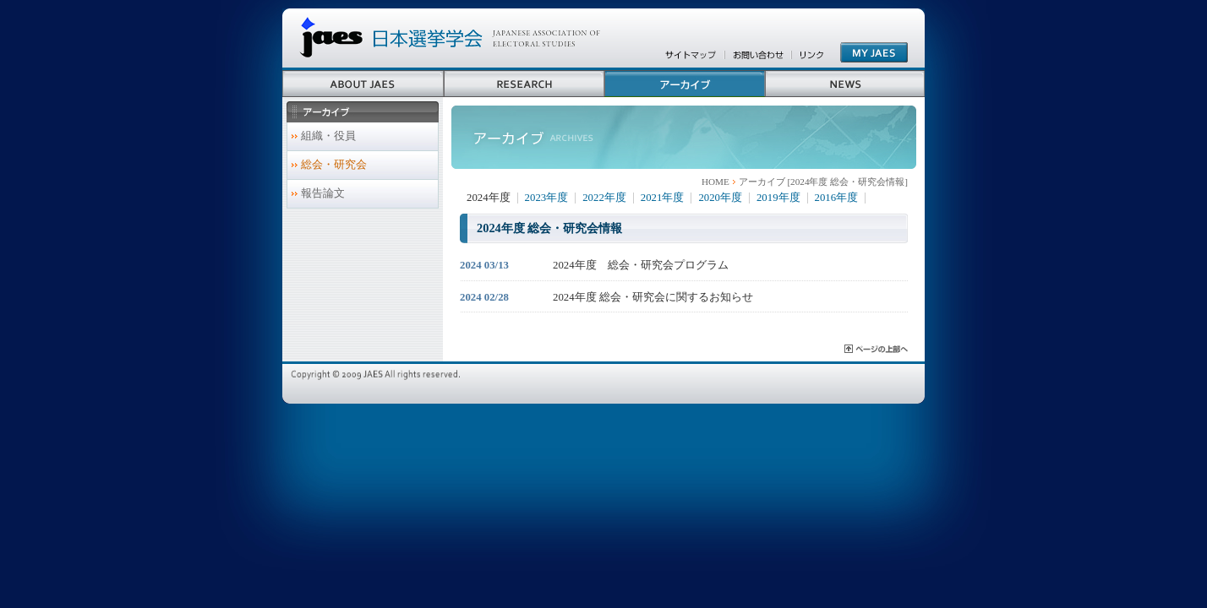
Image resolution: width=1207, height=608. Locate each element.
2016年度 (837, 198)
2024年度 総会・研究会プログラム (641, 265)
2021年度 (663, 198)
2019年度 (778, 198)
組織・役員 (328, 136)
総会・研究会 (334, 165)
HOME (715, 181)
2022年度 (604, 198)
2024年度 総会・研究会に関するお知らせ (653, 297)
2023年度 (547, 198)
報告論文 (323, 193)
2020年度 (720, 198)
